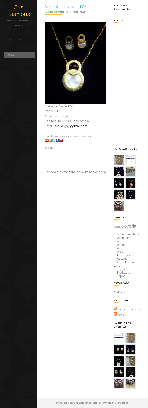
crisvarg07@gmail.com (71, 126)
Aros (120, 251)
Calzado (118, 226)
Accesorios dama (63, 136)
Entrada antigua (94, 172)
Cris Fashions (18, 10)
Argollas (122, 248)
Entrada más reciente (60, 172)
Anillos (121, 241)
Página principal (15, 39)
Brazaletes (123, 255)
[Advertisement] (131, 85)
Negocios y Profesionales (127, 309)
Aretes (121, 244)
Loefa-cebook (122, 402)
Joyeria (76, 136)
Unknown (119, 315)
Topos (121, 276)
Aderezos (123, 237)
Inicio (79, 172)
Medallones (87, 136)
